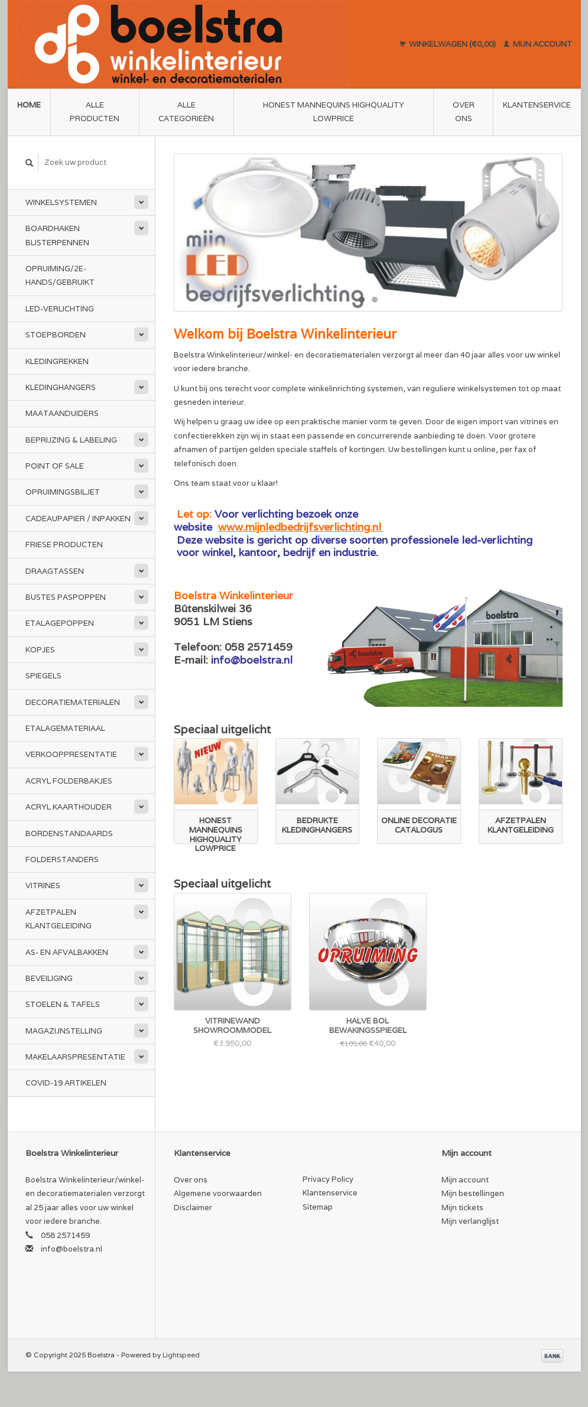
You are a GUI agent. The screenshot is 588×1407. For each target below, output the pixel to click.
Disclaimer (193, 1208)
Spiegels (43, 676)
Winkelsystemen (61, 202)
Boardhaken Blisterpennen (57, 235)
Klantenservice (537, 105)
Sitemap (318, 1207)
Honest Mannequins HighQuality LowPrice (333, 112)
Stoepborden (55, 335)
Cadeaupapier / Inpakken (78, 519)
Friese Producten (64, 545)
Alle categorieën (186, 112)
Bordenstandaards (69, 833)
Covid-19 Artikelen (65, 1083)
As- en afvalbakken (66, 952)
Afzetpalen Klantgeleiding (58, 919)
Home (29, 105)
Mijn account (537, 44)
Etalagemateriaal (65, 728)
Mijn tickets (462, 1208)
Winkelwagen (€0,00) (448, 44)
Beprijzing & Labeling (71, 440)
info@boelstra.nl (71, 1249)
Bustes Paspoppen (65, 597)
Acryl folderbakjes (68, 781)
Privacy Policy (328, 1179)
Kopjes (40, 650)
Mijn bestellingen (472, 1193)
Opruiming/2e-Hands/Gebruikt (60, 275)
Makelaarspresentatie (75, 1057)
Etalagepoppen (59, 623)
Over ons (464, 112)
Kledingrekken (57, 361)
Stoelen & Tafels (62, 1004)
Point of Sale (54, 466)
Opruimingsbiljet (62, 492)
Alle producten (94, 112)
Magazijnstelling (63, 1031)
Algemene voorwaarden (218, 1193)
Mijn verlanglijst (470, 1221)
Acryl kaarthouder (68, 807)
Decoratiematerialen (72, 702)
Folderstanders (62, 859)
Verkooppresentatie (71, 754)
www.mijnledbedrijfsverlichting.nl (301, 527)
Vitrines (42, 885)
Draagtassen (54, 571)
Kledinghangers (60, 387)
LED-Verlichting (59, 309)
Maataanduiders (62, 413)
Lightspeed (181, 1354)
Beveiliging (49, 978)
